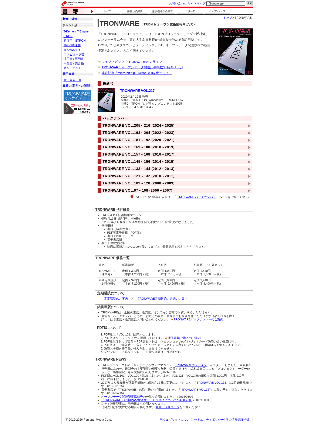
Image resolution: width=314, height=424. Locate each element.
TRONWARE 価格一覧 (112, 258)
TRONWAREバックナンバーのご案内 (198, 319)
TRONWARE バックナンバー (196, 197)
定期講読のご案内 (116, 298)
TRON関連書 (72, 45)
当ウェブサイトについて (176, 419)
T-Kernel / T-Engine (76, 31)
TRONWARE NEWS (110, 359)
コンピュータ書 (74, 54)
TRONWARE (72, 49)
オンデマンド (72, 68)
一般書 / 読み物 (74, 63)
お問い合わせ (178, 3)
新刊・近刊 (70, 19)
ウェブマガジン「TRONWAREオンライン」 (133, 61)
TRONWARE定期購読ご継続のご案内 (163, 298)
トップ (227, 17)
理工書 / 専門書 (74, 58)
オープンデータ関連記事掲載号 (122, 396)
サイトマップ (197, 3)
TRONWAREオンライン (191, 365)
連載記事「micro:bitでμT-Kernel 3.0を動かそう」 (137, 73)
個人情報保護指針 (237, 419)
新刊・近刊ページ (167, 407)
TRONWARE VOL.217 (137, 91)
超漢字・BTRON (75, 40)
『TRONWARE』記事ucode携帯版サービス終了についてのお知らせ (146, 400)
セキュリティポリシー (209, 419)
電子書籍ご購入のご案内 (184, 338)
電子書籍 (68, 74)
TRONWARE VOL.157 (196, 389)
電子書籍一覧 (72, 80)
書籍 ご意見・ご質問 (76, 85)
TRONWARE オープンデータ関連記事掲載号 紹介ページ (142, 67)
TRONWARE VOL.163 (211, 382)
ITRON (68, 36)
